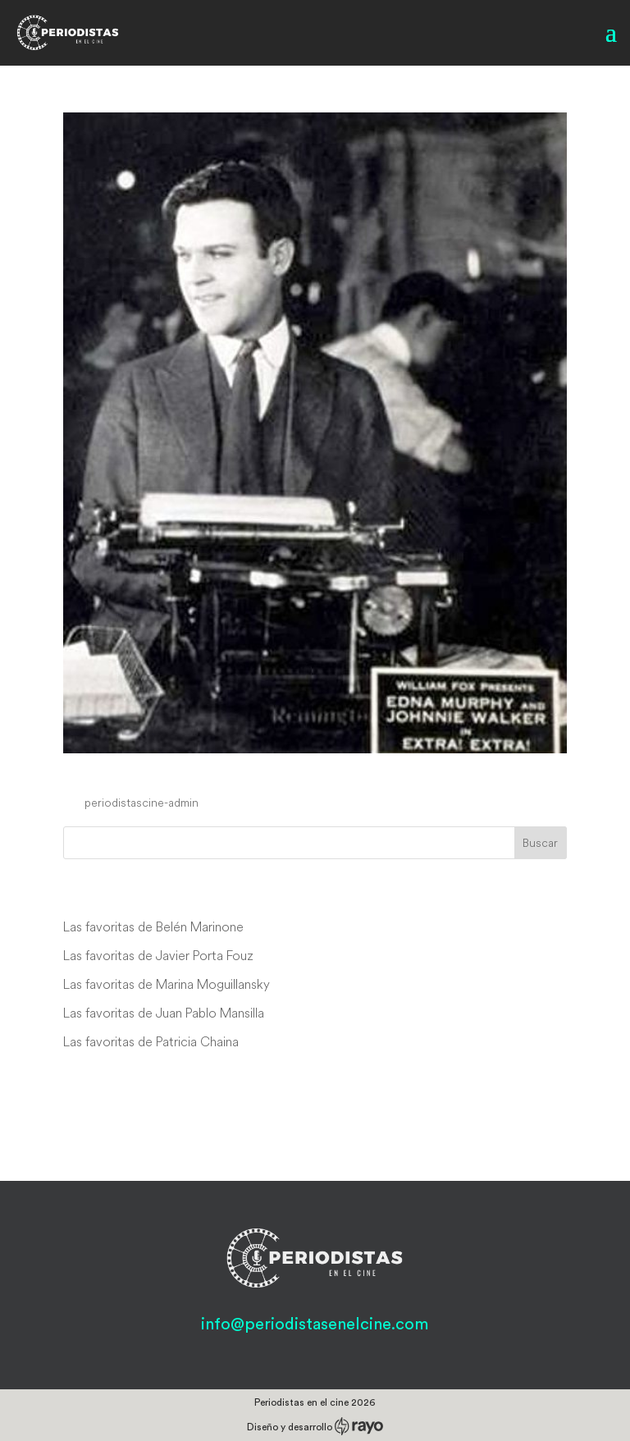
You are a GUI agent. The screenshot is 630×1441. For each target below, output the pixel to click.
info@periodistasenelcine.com (314, 1324)
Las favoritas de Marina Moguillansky (166, 984)
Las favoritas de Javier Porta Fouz (158, 955)
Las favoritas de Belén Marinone (153, 926)
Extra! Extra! (126, 771)
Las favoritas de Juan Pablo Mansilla (163, 1012)
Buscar (540, 842)
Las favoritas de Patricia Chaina (151, 1041)
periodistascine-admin (141, 802)
